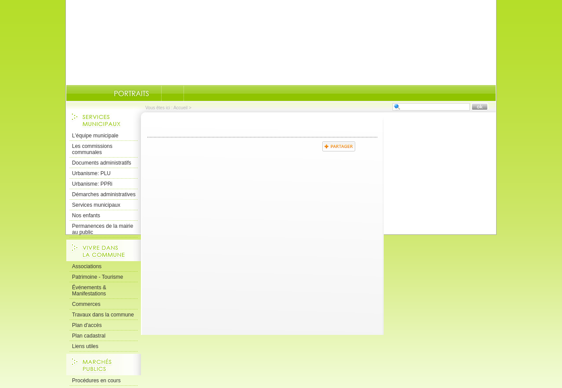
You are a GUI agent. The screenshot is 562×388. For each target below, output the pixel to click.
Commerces (86, 304)
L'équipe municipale (95, 136)
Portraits (131, 93)
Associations (86, 266)
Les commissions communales (92, 149)
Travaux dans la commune (103, 315)
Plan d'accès (87, 325)
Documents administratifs (101, 163)
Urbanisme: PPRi (92, 184)
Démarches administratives (104, 194)
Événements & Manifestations (89, 290)
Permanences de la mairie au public (102, 229)
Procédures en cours (96, 380)
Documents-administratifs (173, 93)
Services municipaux (96, 205)
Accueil (180, 107)
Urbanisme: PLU (91, 173)
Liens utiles (85, 346)
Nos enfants (86, 215)
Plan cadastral (88, 336)
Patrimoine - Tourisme (97, 277)
